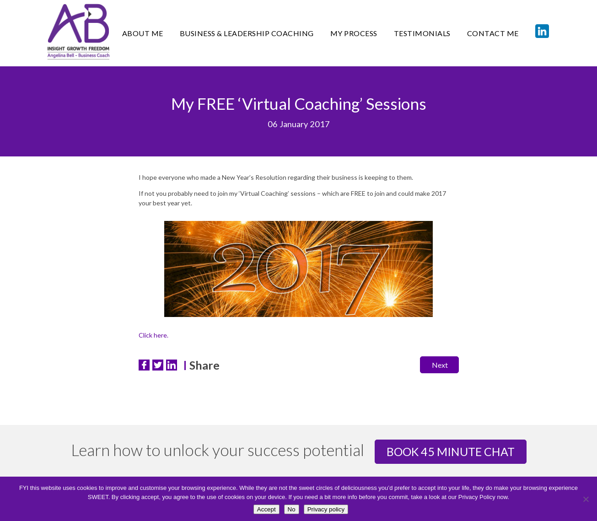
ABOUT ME (142, 33)
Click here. (153, 335)
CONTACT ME (493, 33)
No (292, 509)
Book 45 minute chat (451, 451)
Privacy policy (325, 509)
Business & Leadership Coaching (247, 33)
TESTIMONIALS (422, 33)
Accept (266, 509)
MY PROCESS (353, 33)
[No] (585, 499)
